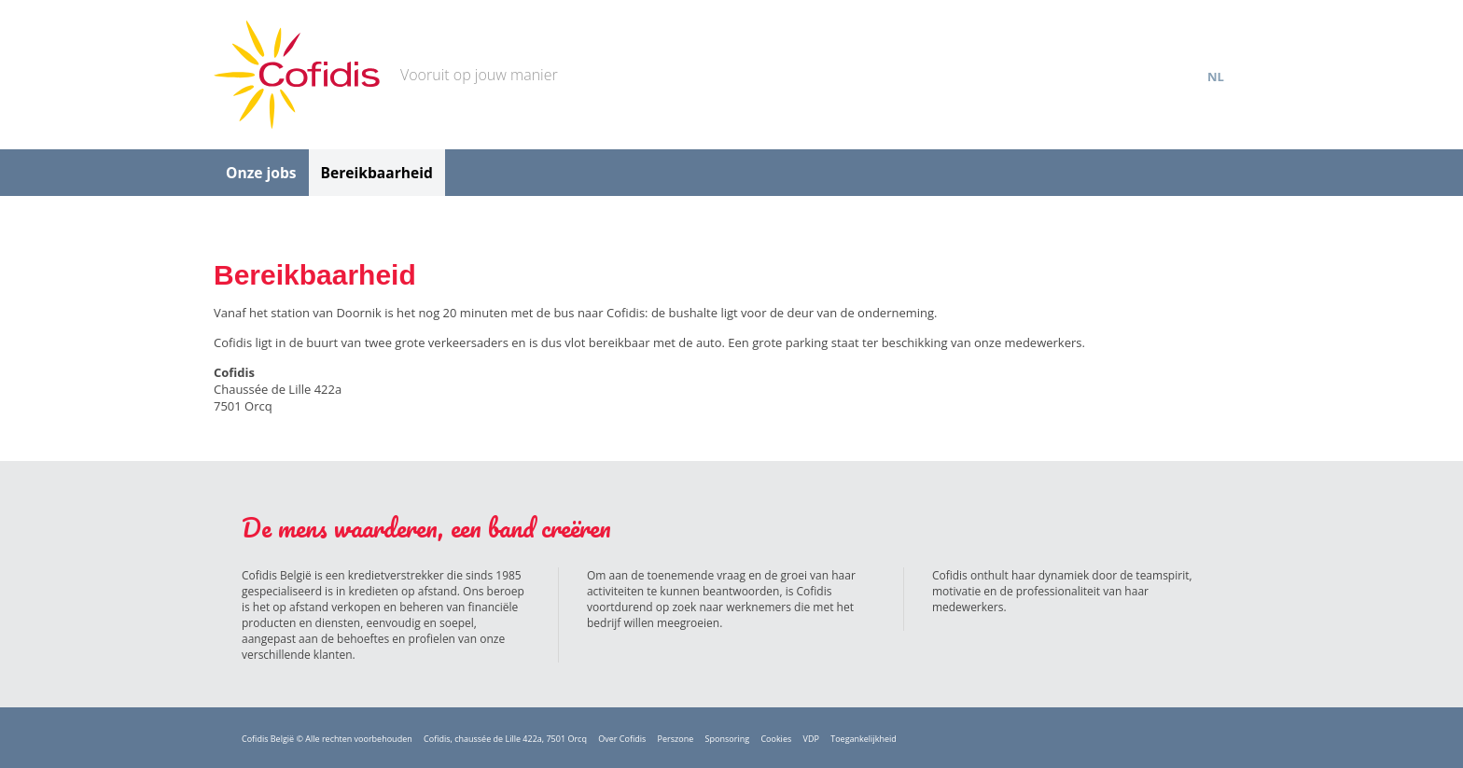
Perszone (676, 739)
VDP (811, 739)
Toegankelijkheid (863, 739)
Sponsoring (727, 739)
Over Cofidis (622, 739)
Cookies (775, 739)
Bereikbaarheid (377, 173)
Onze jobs (261, 173)
